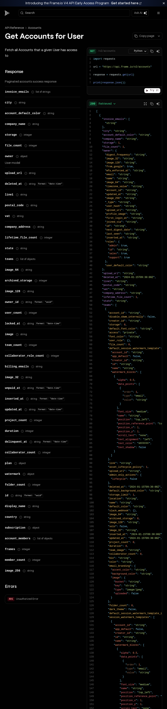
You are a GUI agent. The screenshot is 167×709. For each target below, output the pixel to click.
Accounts (34, 21)
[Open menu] (158, 6)
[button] (42, 602)
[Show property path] (32, 85)
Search (27, 6)
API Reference (14, 21)
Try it (152, 84)
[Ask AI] (157, 44)
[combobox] (103, 97)
